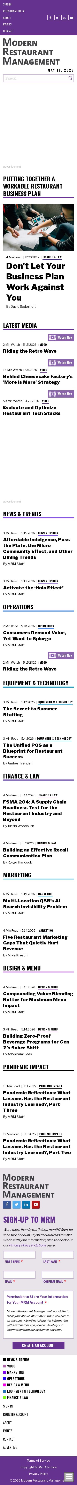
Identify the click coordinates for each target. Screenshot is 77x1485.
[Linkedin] (64, 17)
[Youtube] (71, 17)
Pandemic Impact (50, 1086)
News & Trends (48, 533)
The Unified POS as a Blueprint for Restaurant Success (33, 751)
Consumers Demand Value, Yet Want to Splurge (34, 635)
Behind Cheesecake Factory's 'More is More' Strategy (38, 379)
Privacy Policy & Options (27, 1245)
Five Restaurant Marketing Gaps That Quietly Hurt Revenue (35, 943)
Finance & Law (52, 257)
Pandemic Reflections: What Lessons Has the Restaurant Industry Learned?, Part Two (37, 1146)
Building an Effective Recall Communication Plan (35, 853)
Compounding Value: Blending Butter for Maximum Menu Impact (38, 999)
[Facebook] (50, 17)
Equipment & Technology (55, 702)
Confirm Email (53, 1281)
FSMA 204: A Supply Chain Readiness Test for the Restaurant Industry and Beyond (35, 810)
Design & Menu (48, 987)
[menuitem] (7, 4)
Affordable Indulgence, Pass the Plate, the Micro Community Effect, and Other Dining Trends (38, 548)
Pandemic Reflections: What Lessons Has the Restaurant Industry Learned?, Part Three (37, 1101)
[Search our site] (35, 78)
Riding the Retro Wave (29, 351)
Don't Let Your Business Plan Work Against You (35, 282)
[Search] (70, 78)
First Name (12, 1261)
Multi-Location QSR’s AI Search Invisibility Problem (35, 903)
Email (8, 1281)
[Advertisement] (38, 126)
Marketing (45, 894)
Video (43, 344)
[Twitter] (57, 17)
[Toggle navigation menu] (69, 1477)
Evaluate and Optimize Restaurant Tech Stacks (32, 410)
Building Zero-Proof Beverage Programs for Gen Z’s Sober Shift (36, 1042)
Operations (46, 626)
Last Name (50, 1261)
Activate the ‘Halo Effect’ (33, 588)
